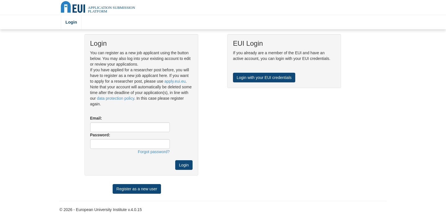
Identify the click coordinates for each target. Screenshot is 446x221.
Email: (96, 118)
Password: (100, 135)
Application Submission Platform (111, 9)
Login (71, 22)
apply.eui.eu (174, 81)
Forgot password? (154, 151)
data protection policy (115, 98)
